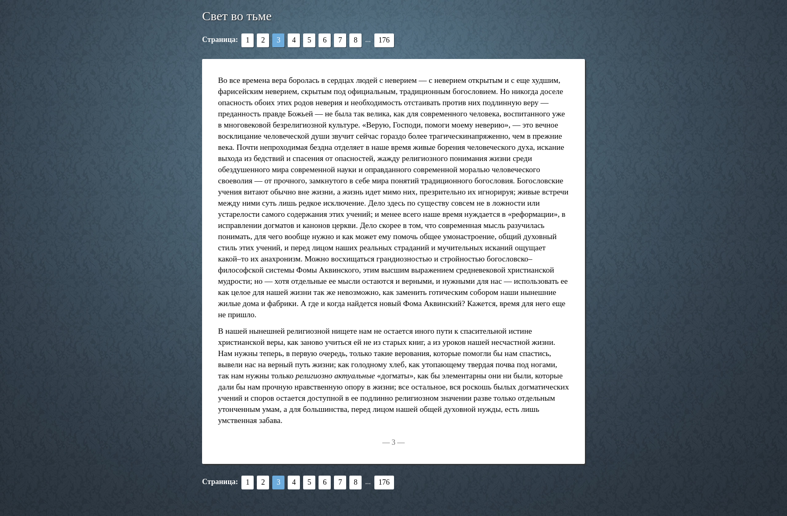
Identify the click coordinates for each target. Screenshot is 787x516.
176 (384, 40)
